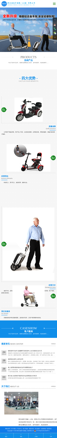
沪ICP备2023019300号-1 (43, 430)
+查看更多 (53, 345)
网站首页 (7, 428)
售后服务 (37, 428)
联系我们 (49, 428)
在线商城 (43, 428)
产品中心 (19, 428)
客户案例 (25, 428)
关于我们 (13, 428)
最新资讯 (31, 428)
